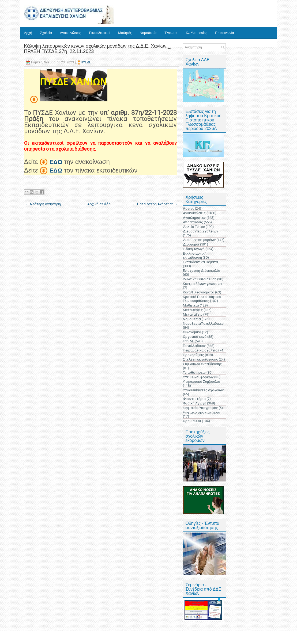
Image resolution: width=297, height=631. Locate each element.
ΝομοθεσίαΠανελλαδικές (203, 324)
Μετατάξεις (192, 314)
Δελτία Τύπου (194, 227)
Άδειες (188, 208)
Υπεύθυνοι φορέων (198, 377)
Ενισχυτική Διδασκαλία (201, 271)
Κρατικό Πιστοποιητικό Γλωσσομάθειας (202, 299)
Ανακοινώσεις (70, 33)
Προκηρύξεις (193, 355)
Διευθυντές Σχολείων (200, 231)
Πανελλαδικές (194, 346)
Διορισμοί (191, 244)
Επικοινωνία (224, 33)
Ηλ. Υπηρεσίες (196, 33)
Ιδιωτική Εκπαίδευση (199, 279)
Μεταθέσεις (193, 310)
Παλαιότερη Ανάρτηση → (157, 204)
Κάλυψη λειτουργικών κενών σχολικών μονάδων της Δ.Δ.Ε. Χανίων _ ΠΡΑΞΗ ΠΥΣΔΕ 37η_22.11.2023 (97, 48)
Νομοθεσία (148, 33)
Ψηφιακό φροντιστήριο (201, 412)
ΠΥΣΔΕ (86, 62)
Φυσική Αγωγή (194, 403)
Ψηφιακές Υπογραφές (200, 408)
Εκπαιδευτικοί (99, 33)
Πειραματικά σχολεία (200, 350)
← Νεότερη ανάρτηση (43, 204)
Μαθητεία (191, 305)
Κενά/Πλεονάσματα (198, 292)
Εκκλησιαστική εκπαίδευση (194, 255)
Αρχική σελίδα (99, 204)
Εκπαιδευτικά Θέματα (200, 262)
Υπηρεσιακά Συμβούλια (201, 382)
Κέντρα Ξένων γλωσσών (202, 284)
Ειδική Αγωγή (194, 249)
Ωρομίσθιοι (192, 421)
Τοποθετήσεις (194, 372)
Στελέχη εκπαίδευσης (200, 359)
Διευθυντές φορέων (199, 240)
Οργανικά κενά (194, 337)
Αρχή (28, 33)
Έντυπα (170, 33)
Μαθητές (124, 33)
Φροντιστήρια (194, 399)
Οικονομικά (192, 332)
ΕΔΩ (55, 162)
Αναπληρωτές (194, 218)
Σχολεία (46, 33)
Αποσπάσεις (193, 222)
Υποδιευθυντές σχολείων (203, 390)
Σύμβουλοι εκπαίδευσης (202, 364)
